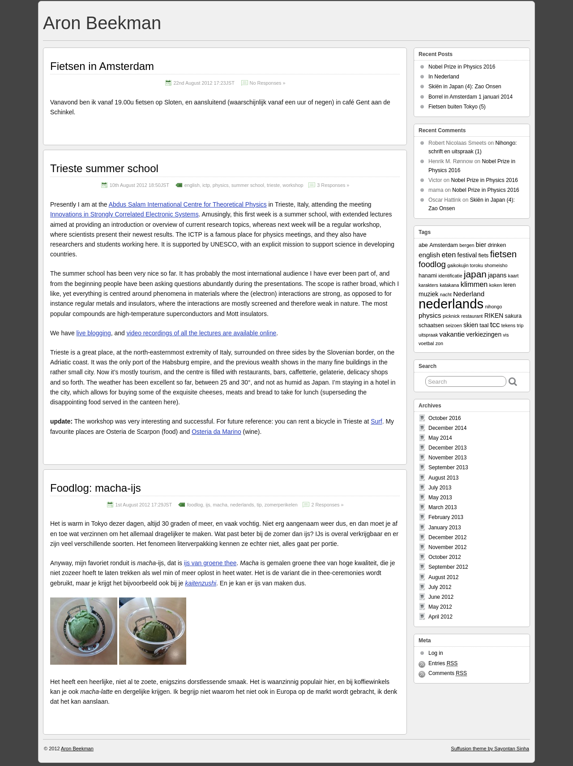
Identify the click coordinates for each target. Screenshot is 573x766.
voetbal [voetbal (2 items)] (426, 343)
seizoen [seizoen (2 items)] (453, 325)
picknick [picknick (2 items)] (451, 316)
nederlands (242, 504)
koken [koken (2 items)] (495, 285)
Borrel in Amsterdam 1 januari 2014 (470, 97)
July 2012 (439, 587)
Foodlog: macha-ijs (95, 488)
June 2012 (440, 597)
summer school (247, 185)
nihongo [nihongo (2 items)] (493, 306)
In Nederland (443, 77)
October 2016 (444, 418)
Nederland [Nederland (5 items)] (468, 294)
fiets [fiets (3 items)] (483, 255)
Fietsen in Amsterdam (102, 66)
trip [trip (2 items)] (520, 325)
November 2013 (447, 457)
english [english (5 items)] (429, 255)
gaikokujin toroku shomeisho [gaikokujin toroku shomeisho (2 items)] (477, 265)
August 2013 (443, 478)
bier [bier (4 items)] (481, 244)
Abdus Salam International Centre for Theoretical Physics (188, 204)
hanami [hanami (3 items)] (428, 276)
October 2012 (444, 557)
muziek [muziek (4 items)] (428, 294)
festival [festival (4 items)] (467, 255)
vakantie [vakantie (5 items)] (452, 334)
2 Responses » (327, 504)
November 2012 (447, 547)
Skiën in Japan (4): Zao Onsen (464, 86)
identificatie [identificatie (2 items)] (450, 275)
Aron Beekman (102, 23)
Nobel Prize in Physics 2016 (461, 67)
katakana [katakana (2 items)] (449, 285)
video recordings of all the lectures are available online (202, 333)
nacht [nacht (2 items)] (446, 294)
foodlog (195, 504)
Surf (376, 421)
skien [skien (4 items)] (470, 325)
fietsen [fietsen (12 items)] (503, 254)
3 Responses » (333, 185)
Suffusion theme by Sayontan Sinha (490, 748)
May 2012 (440, 607)
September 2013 (448, 467)
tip (259, 504)
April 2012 (440, 617)
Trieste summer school (104, 168)
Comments (447, 673)
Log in (435, 653)
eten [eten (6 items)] (449, 255)
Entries (443, 663)
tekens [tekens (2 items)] (508, 325)
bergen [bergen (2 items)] (466, 245)
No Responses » (268, 83)
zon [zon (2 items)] (439, 343)
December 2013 (447, 448)
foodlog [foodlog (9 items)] (432, 264)
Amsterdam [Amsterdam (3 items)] (443, 245)
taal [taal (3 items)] (483, 325)
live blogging (94, 333)
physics (221, 185)
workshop (292, 185)
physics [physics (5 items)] (430, 315)
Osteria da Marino (216, 431)
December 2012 (447, 537)
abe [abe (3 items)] (423, 245)
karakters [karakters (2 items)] (428, 285)
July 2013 (439, 488)
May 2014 (440, 438)
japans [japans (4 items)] (497, 275)
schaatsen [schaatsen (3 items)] (431, 325)
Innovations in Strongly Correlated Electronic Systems (124, 214)
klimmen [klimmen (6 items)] (474, 284)
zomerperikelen (281, 504)
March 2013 (442, 507)
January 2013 (444, 527)
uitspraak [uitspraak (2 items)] (428, 335)
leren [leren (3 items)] (509, 285)
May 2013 (440, 497)
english (192, 185)
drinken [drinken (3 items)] (496, 245)
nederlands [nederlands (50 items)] (451, 303)
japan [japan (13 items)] (475, 274)
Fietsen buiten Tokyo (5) (457, 107)
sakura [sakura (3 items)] (513, 316)
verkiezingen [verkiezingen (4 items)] (484, 334)
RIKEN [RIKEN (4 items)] (494, 315)
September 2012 (448, 567)
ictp (206, 185)
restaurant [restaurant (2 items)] (472, 316)
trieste (273, 185)
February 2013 (445, 517)
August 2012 (443, 577)
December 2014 (447, 428)
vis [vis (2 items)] (506, 335)
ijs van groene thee (210, 563)
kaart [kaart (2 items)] (513, 275)
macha (220, 504)
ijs (207, 504)
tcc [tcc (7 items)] (495, 324)
